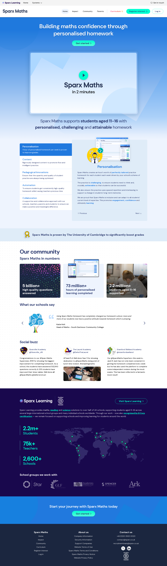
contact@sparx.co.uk (126, 540)
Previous (82, 213)
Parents (100, 11)
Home (25, 3)
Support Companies (83, 543)
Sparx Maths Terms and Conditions (83, 551)
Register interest (41, 551)
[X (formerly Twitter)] (123, 548)
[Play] (83, 75)
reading (54, 410)
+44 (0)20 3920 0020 (126, 536)
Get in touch (157, 3)
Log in (41, 554)
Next (139, 213)
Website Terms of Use (83, 547)
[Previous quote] (23, 323)
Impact (75, 11)
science (67, 410)
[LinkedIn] (129, 548)
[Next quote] (144, 323)
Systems (37, 3)
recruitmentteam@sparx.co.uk (126, 543)
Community (88, 11)
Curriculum (116, 11)
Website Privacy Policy (83, 558)
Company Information (83, 536)
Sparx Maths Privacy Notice (83, 554)
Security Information (83, 540)
